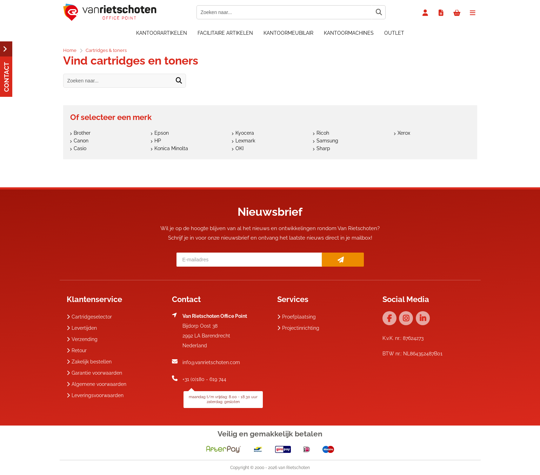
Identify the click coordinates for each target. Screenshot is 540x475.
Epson (161, 133)
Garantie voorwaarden (94, 373)
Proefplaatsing (296, 317)
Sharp (323, 148)
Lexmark (245, 140)
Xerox (404, 133)
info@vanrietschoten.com (211, 362)
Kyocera (244, 133)
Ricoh (322, 133)
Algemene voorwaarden (96, 384)
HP (157, 140)
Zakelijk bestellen (89, 361)
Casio (80, 148)
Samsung (327, 140)
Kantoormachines (349, 33)
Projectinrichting (298, 328)
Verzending (82, 339)
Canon (81, 140)
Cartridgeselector (89, 317)
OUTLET (394, 33)
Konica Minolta (171, 148)
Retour (77, 350)
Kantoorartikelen (161, 33)
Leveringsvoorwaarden (95, 395)
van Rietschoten (294, 467)
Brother (82, 133)
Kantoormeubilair (288, 33)
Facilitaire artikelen (225, 33)
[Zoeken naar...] (379, 12)
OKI (239, 148)
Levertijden (82, 328)
